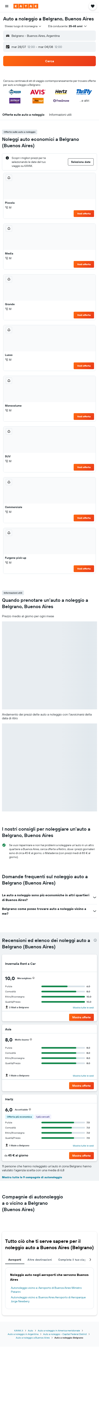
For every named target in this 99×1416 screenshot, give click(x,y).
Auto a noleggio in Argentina (23, 1334)
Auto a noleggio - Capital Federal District (65, 1334)
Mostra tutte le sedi (83, 1007)
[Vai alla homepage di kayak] (25, 6)
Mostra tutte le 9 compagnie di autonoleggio (32, 1177)
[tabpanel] (49, 1288)
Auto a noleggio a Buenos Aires (33, 1337)
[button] (6, 6)
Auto (30, 1330)
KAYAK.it (18, 1330)
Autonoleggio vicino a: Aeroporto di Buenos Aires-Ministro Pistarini (46, 1290)
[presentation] (95, 940)
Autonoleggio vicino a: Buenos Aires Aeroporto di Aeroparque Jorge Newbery (48, 1299)
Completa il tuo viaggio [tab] (74, 1259)
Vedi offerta (84, 213)
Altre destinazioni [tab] (40, 1259)
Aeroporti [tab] (14, 1259)
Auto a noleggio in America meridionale (59, 1330)
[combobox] (23, 26)
